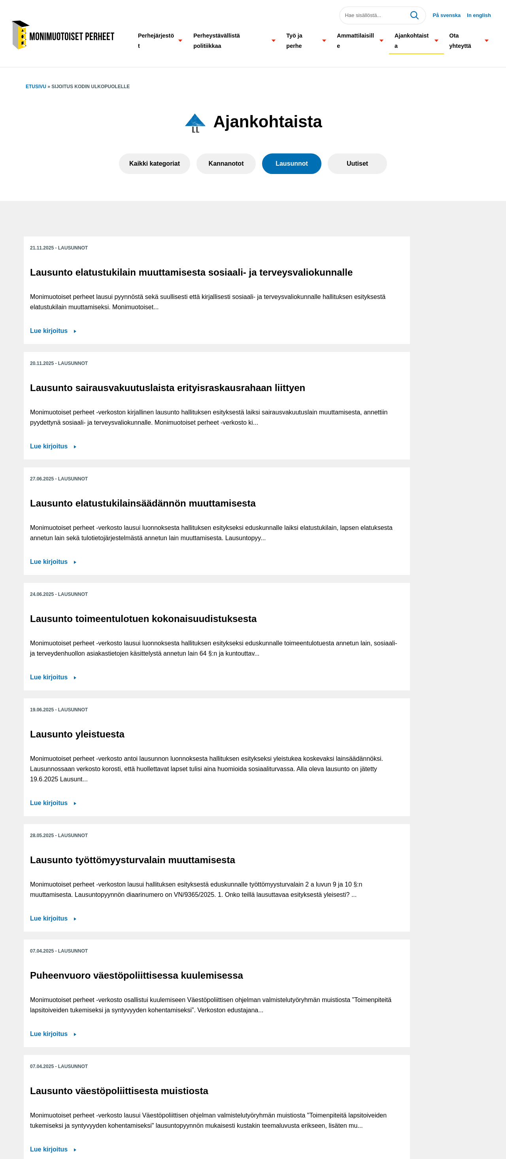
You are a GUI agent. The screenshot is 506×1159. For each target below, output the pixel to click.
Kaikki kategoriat (154, 163)
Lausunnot (292, 163)
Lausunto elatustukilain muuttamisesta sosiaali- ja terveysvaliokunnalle (89, 283)
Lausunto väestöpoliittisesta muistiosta (249, 635)
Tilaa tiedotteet (202, 1116)
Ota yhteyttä (460, 40)
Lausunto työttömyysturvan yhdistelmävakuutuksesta (403, 804)
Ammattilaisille (355, 40)
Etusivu (36, 86)
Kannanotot (226, 163)
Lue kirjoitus (49, 394)
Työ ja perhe (294, 40)
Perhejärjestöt (156, 40)
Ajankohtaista (412, 40)
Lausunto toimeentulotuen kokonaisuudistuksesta (89, 456)
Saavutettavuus (203, 1098)
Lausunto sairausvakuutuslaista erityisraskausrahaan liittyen (249, 283)
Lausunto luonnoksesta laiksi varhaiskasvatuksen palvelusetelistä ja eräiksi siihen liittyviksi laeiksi (407, 646)
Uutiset (357, 163)
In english (479, 15)
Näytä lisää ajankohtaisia (252, 950)
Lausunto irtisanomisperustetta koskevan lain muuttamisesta (96, 810)
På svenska (446, 15)
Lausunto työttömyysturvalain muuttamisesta (386, 462)
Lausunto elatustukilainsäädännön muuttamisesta (396, 283)
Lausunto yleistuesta (232, 451)
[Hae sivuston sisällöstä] (382, 15)
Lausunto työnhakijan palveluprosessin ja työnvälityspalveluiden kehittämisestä (236, 816)
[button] (180, 40)
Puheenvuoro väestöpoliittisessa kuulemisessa (72, 640)
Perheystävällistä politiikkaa (216, 40)
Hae (414, 15)
